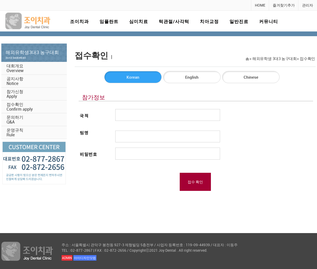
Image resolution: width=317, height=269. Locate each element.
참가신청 (15, 94)
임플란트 (109, 21)
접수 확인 (195, 181)
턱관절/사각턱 (174, 21)
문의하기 (15, 119)
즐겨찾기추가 (284, 5)
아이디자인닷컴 (85, 258)
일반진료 (238, 21)
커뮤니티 (268, 21)
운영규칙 (15, 132)
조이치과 (79, 21)
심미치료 (138, 21)
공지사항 (15, 81)
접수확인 (20, 106)
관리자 (307, 5)
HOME (260, 5)
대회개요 (15, 68)
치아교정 (209, 21)
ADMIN (67, 258)
